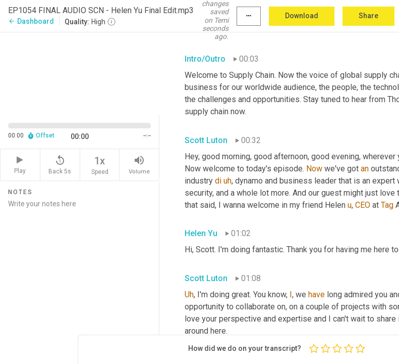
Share (368, 16)
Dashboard (31, 21)
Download (301, 16)
